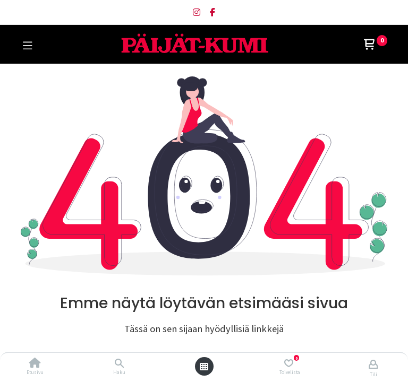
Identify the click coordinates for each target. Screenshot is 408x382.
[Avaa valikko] (204, 366)
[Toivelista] (288, 363)
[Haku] (119, 363)
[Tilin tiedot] (373, 364)
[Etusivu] (35, 363)
